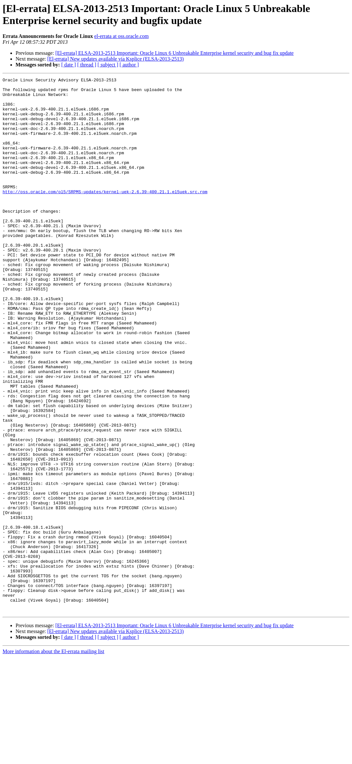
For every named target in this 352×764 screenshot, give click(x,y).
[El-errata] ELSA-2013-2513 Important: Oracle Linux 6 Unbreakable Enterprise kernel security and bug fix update (174, 53)
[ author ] (129, 64)
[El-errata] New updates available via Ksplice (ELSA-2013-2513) (115, 59)
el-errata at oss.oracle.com (121, 36)
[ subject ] (108, 64)
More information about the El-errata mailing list (53, 758)
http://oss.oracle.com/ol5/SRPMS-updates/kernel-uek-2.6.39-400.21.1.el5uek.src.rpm (105, 215)
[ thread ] (86, 64)
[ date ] (68, 64)
